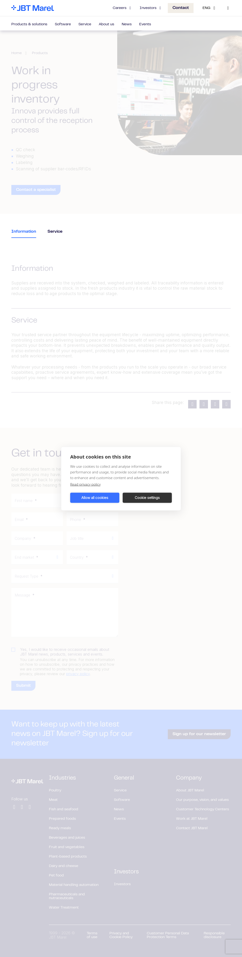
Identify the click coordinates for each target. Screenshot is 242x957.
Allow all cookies (94, 497)
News (127, 24)
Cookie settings (147, 497)
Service (84, 24)
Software (63, 24)
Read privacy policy (85, 484)
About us (106, 24)
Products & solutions (29, 24)
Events (145, 24)
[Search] (228, 8)
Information (23, 232)
